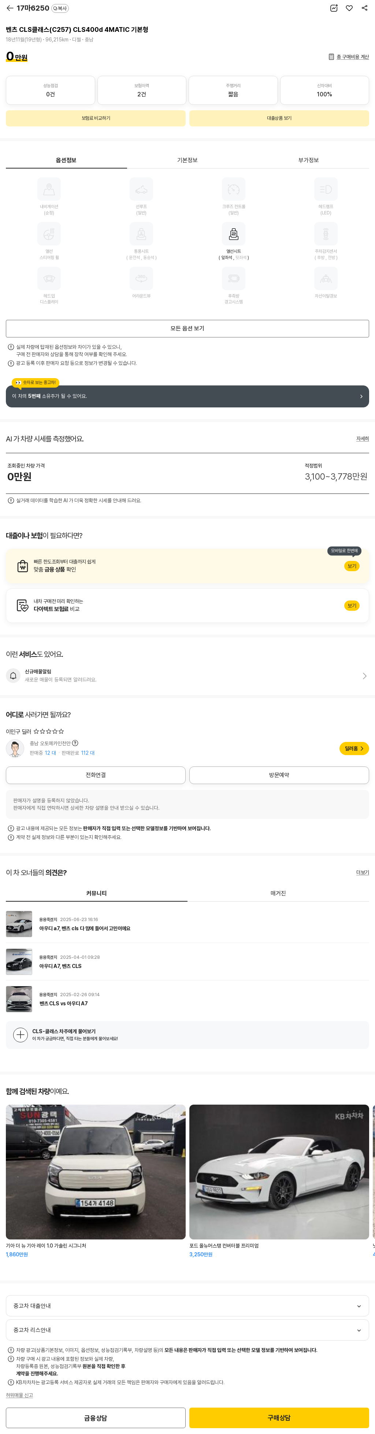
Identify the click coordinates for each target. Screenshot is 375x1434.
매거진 (278, 893)
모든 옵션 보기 (187, 328)
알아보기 (187, 566)
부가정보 (308, 160)
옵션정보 (66, 160)
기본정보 (187, 160)
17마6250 (43, 8)
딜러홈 (351, 748)
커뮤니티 (96, 893)
